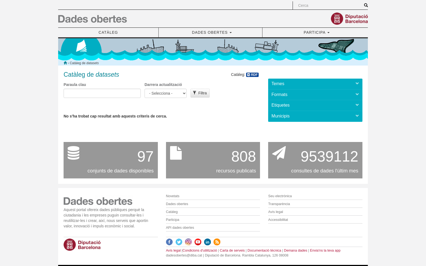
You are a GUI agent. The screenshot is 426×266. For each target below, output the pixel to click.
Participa (172, 220)
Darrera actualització (163, 84)
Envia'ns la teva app (325, 250)
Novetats (173, 196)
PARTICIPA (317, 32)
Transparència (279, 204)
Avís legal (275, 212)
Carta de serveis (232, 250)
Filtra (200, 93)
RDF (252, 75)
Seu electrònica (280, 196)
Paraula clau (75, 84)
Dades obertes (177, 204)
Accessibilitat (278, 220)
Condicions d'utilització (200, 250)
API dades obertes (180, 228)
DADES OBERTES (212, 32)
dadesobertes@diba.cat (184, 255)
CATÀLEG (108, 32)
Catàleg (172, 212)
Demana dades (295, 250)
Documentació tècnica (264, 250)
